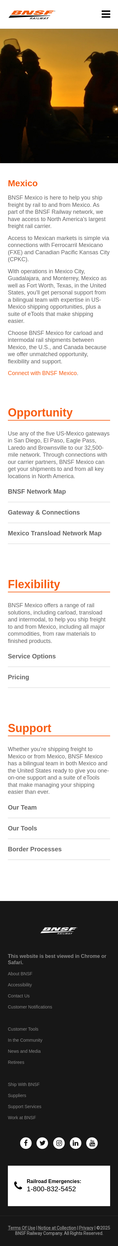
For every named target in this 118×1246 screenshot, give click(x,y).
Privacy (86, 1228)
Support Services (25, 1106)
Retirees (16, 1062)
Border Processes (35, 849)
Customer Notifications (30, 1006)
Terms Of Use (21, 1228)
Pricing (18, 677)
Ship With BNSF (24, 1084)
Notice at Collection (57, 1228)
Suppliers (17, 1095)
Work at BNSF (22, 1117)
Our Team (22, 807)
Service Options (32, 656)
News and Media (24, 1051)
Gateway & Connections (44, 512)
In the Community (25, 1040)
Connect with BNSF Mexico (42, 373)
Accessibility (20, 984)
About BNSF (20, 973)
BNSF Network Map (37, 491)
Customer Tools (23, 1029)
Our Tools (22, 828)
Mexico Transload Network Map (55, 533)
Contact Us (19, 995)
